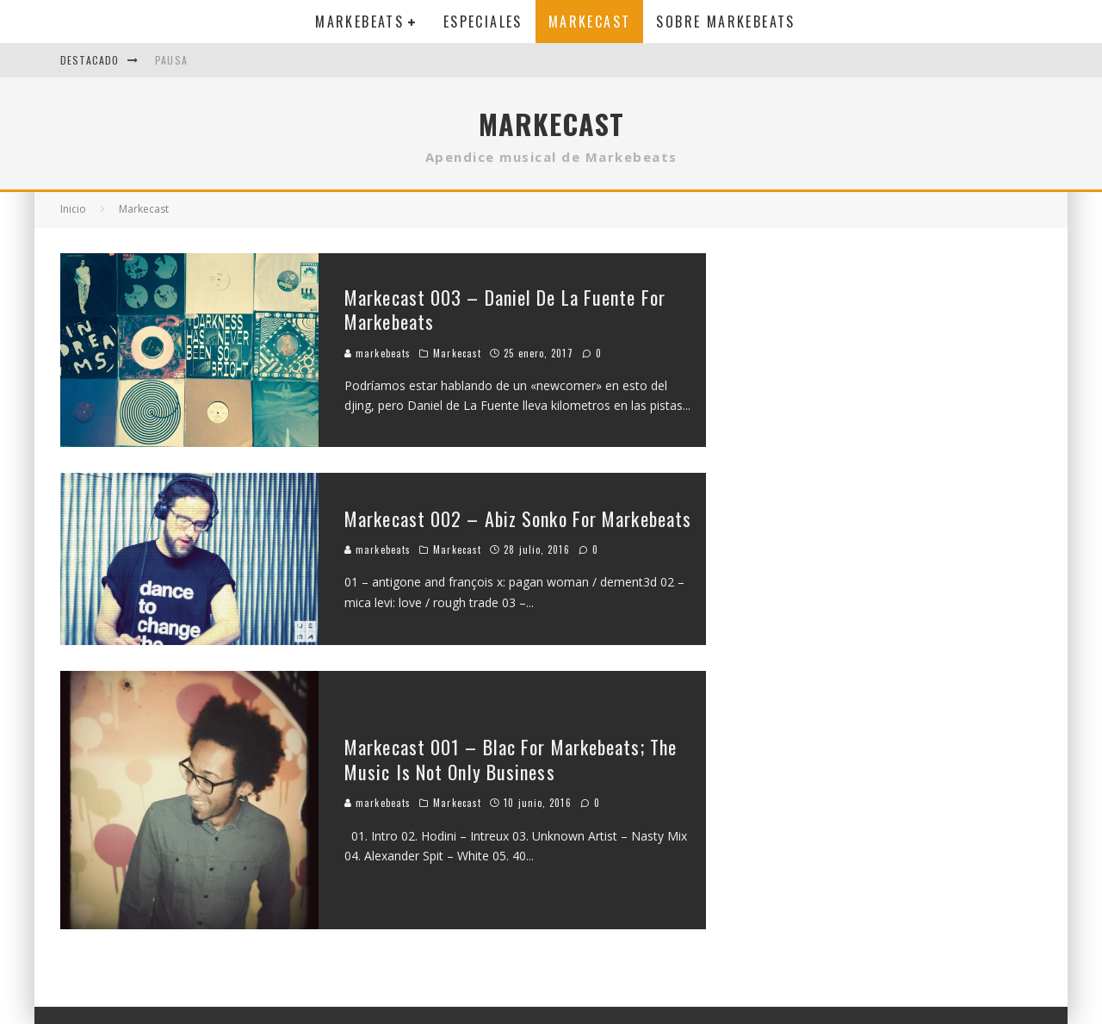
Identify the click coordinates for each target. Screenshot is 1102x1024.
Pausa (171, 60)
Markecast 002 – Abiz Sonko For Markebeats (517, 518)
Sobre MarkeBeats (725, 21)
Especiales (483, 21)
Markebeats (359, 21)
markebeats (377, 353)
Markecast (589, 21)
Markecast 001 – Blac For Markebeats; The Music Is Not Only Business (510, 759)
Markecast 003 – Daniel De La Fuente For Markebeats (505, 309)
